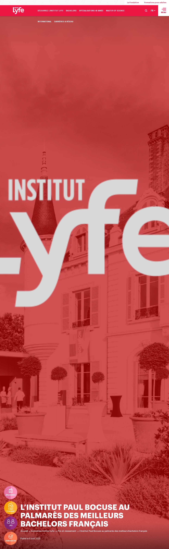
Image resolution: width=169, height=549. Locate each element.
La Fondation (133, 2)
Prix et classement (67, 531)
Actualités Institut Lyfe (42, 531)
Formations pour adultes (155, 2)
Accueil (24, 531)
